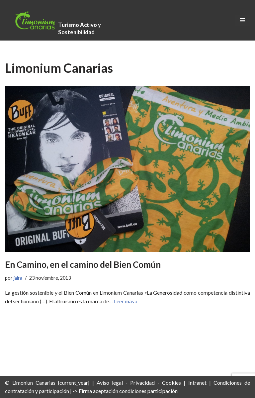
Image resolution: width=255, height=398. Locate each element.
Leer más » (126, 301)
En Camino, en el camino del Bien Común (83, 264)
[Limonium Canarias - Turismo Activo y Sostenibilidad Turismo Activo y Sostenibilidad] (56, 20)
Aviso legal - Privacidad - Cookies (139, 382)
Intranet (197, 382)
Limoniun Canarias (33, 382)
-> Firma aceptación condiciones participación (125, 391)
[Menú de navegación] (242, 20)
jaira (18, 278)
